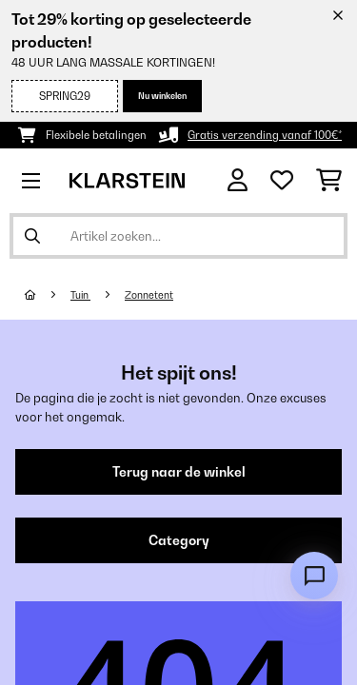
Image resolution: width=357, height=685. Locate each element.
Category (179, 540)
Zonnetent (149, 295)
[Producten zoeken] (178, 236)
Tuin (80, 295)
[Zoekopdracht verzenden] (32, 236)
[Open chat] (314, 575)
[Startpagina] (47, 295)
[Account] (238, 180)
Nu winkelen (162, 95)
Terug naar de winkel (179, 472)
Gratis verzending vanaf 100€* (265, 135)
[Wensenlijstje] (281, 181)
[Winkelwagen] (329, 181)
